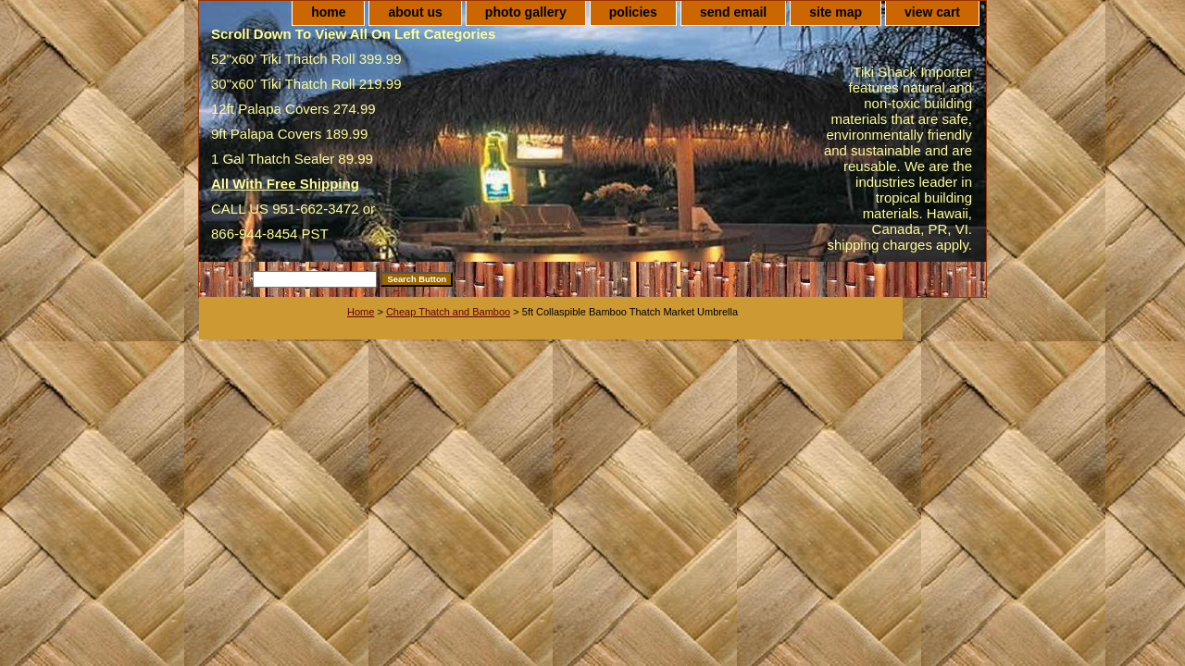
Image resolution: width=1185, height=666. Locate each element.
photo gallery (526, 12)
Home (360, 311)
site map (835, 12)
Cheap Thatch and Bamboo (448, 311)
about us (415, 12)
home (328, 12)
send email (733, 12)
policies (633, 12)
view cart (932, 12)
